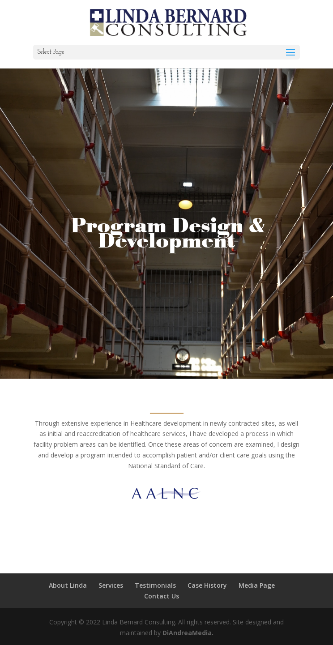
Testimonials (155, 585)
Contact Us (161, 596)
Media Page (257, 585)
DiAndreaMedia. (187, 632)
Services (110, 585)
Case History (207, 585)
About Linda (68, 585)
